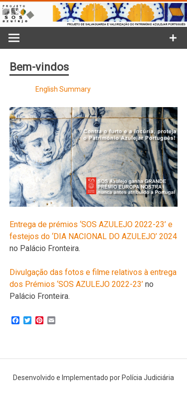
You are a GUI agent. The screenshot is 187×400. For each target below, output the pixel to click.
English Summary (63, 89)
